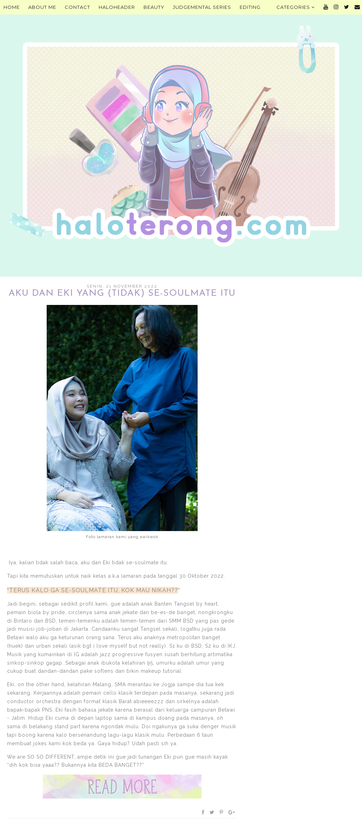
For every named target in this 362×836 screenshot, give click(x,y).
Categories (295, 7)
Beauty (154, 7)
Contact (77, 7)
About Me (42, 7)
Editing (250, 7)
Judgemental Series (202, 7)
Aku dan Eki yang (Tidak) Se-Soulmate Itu (121, 293)
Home (12, 7)
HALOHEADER (117, 7)
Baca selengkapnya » (122, 787)
